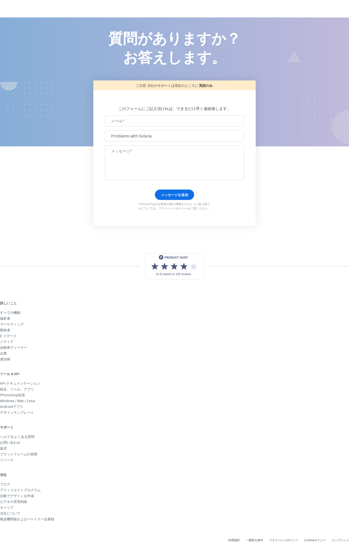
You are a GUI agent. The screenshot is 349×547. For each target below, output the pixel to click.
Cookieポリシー (315, 540)
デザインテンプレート (17, 412)
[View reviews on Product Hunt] (174, 266)
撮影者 (5, 318)
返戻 (3, 448)
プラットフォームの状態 (18, 454)
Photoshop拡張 (12, 395)
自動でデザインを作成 (17, 495)
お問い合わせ (10, 442)
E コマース (8, 335)
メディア (7, 341)
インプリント (340, 540)
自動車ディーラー (13, 347)
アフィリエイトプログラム (20, 490)
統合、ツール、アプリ (17, 389)
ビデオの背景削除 (13, 501)
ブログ (5, 484)
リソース (7, 460)
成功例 (5, 359)
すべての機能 (10, 312)
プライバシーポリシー (173, 208)
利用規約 (234, 540)
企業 (3, 353)
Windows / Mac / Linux (17, 400)
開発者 (5, 330)
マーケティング (12, 324)
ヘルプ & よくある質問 (17, 436)
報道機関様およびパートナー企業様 (27, 519)
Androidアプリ (11, 406)
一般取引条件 (254, 540)
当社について (10, 513)
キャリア (7, 507)
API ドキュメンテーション (20, 383)
